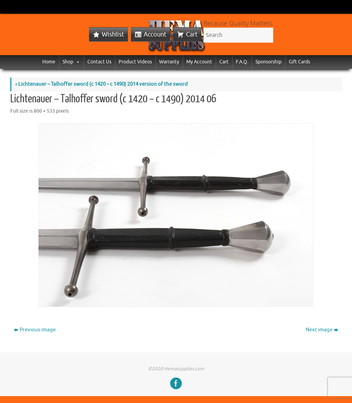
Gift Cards (299, 62)
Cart (192, 34)
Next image (322, 330)
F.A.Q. (242, 62)
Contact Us (99, 62)
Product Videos (135, 62)
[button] (76, 62)
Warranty (169, 62)
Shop (71, 62)
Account (155, 34)
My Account (199, 62)
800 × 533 (44, 111)
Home (48, 62)
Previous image (35, 330)
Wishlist (113, 34)
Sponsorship (268, 62)
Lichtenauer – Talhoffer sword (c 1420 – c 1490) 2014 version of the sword (101, 84)
